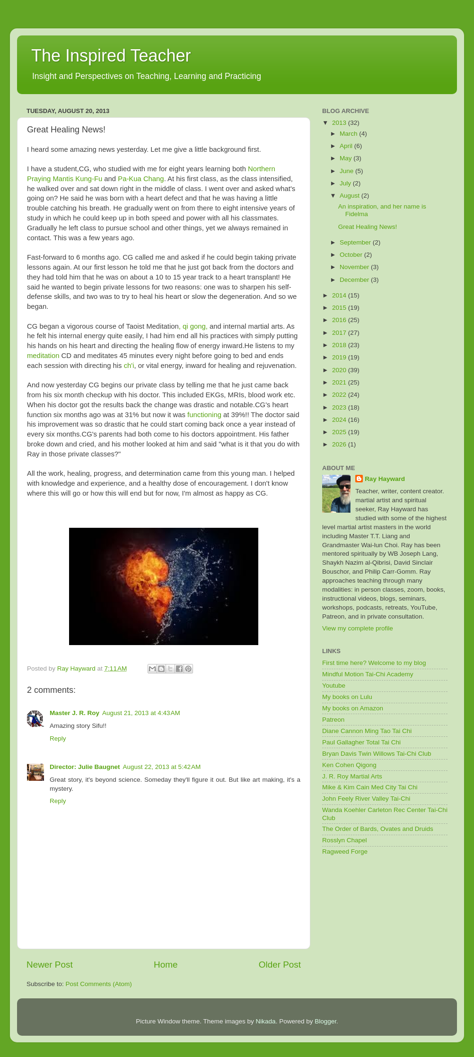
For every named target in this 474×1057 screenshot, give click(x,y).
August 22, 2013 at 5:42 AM (162, 766)
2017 (340, 332)
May (346, 158)
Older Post (280, 965)
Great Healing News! (367, 226)
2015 (340, 307)
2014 (340, 295)
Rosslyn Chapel (344, 840)
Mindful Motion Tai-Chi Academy (367, 674)
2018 (340, 345)
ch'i (129, 365)
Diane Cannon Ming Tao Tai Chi (367, 730)
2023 (340, 407)
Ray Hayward (385, 478)
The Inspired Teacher (111, 55)
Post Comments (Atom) (99, 983)
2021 (340, 382)
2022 (340, 394)
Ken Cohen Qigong (349, 765)
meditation (43, 355)
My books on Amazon (352, 708)
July (346, 183)
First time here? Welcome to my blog (374, 662)
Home (165, 965)
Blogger (325, 1021)
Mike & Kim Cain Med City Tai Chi (370, 787)
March (349, 133)
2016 (340, 319)
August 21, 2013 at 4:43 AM (141, 712)
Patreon (333, 719)
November (355, 267)
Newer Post (49, 965)
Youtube (333, 685)
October (352, 254)
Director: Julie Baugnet (85, 766)
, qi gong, (193, 326)
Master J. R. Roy (74, 712)
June (347, 171)
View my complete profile (357, 628)
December (355, 279)
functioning (205, 415)
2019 (340, 357)
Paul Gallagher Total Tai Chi (361, 742)
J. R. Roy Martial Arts (352, 776)
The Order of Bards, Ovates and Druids (377, 828)
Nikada (266, 1021)
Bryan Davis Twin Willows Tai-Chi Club (376, 753)
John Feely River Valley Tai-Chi (366, 798)
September (356, 242)
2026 (340, 444)
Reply (58, 738)
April (347, 145)
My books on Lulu (347, 696)
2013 (340, 122)
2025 (340, 432)
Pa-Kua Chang (141, 179)
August (350, 195)
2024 (340, 419)
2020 (340, 370)
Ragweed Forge (345, 851)
